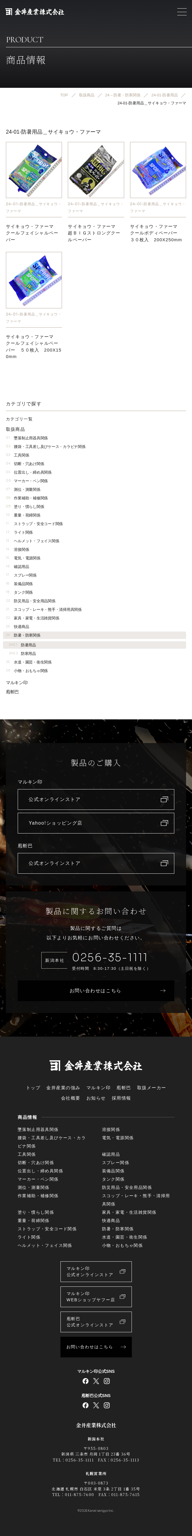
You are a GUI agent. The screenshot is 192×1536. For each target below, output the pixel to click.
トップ (33, 1087)
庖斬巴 (12, 691)
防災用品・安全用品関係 (30, 601)
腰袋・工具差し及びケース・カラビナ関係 (45, 446)
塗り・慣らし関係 (25, 506)
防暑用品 (22, 645)
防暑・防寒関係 (23, 635)
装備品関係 (19, 584)
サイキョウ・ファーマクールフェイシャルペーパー (32, 233)
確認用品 (17, 566)
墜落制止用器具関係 (27, 438)
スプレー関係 (21, 575)
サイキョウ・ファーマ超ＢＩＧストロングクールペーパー (94, 233)
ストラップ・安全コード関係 (34, 524)
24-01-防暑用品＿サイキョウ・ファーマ (34, 207)
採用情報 (121, 1097)
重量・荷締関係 (23, 515)
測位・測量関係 (23, 489)
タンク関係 (19, 592)
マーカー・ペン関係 (27, 481)
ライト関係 (19, 532)
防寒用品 (22, 653)
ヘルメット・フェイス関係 (32, 541)
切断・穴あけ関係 (25, 464)
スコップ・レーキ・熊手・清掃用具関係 (44, 609)
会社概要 (71, 1097)
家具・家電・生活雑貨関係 (32, 618)
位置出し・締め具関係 (29, 472)
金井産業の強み (63, 1087)
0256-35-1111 (110, 957)
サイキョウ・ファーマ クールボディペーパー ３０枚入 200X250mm (156, 233)
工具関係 (17, 455)
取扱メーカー (151, 1087)
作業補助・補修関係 (27, 498)
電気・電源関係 (23, 558)
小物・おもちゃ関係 (27, 671)
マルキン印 (17, 682)
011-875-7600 (79, 1494)
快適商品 (17, 626)
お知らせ (96, 1097)
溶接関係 (17, 549)
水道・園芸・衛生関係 (29, 662)
